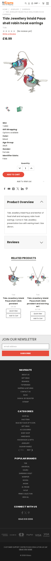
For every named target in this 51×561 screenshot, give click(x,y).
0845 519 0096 (25, 519)
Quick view (13, 311)
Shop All (25, 416)
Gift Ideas (25, 378)
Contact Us (25, 391)
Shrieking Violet (25, 473)
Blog (25, 395)
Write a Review (9, 34)
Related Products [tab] (23, 258)
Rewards (25, 381)
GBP (36, 3)
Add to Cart (13, 316)
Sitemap (25, 402)
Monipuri (25, 477)
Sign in (20, 398)
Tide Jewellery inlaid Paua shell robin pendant (13, 301)
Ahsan (25, 483)
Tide (25, 463)
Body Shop (25, 433)
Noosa (25, 480)
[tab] (25, 202)
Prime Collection (25, 494)
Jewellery (25, 443)
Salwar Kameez (25, 446)
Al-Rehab (25, 487)
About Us (25, 375)
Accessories (25, 430)
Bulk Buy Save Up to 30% (25, 423)
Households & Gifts (25, 440)
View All (25, 497)
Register (30, 398)
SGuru (25, 470)
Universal (25, 467)
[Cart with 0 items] (43, 3)
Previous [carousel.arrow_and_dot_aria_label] (3, 281)
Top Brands (25, 385)
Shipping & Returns (25, 388)
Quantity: (25, 163)
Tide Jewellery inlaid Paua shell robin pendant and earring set (38, 302)
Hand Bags (25, 436)
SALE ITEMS (25, 419)
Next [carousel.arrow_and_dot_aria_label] (48, 281)
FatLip (25, 490)
